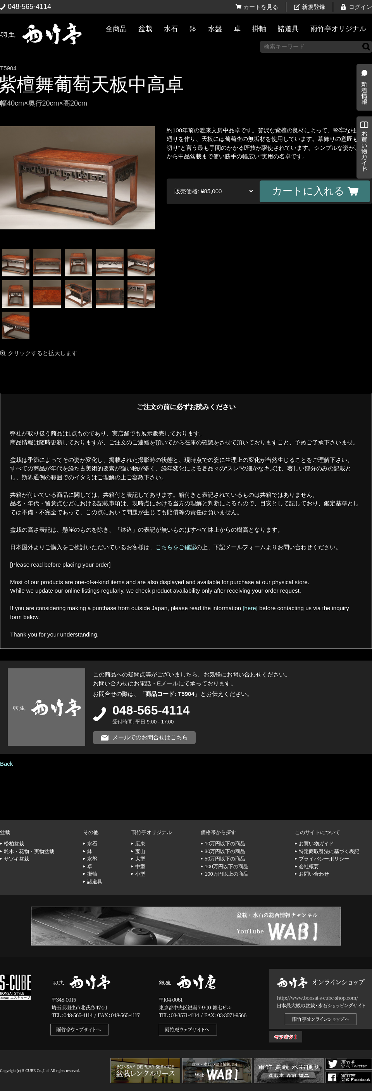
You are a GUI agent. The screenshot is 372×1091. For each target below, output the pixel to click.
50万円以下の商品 (225, 859)
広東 (140, 843)
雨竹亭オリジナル (338, 29)
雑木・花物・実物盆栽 (29, 851)
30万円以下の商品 (225, 851)
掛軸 (259, 29)
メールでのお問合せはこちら (150, 737)
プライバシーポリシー (324, 859)
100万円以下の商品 (226, 866)
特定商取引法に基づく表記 (329, 851)
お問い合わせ (314, 874)
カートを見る (260, 6)
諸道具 (288, 29)
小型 (140, 874)
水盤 (215, 29)
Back (6, 763)
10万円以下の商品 (225, 843)
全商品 (116, 29)
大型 (140, 859)
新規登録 (313, 6)
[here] (250, 608)
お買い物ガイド (362, 197)
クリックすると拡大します (43, 353)
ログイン (360, 6)
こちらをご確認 (175, 547)
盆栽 (145, 29)
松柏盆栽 (14, 843)
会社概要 (309, 866)
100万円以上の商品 (226, 874)
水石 (171, 29)
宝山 (140, 851)
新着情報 (362, 136)
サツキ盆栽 (16, 859)
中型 (140, 866)
